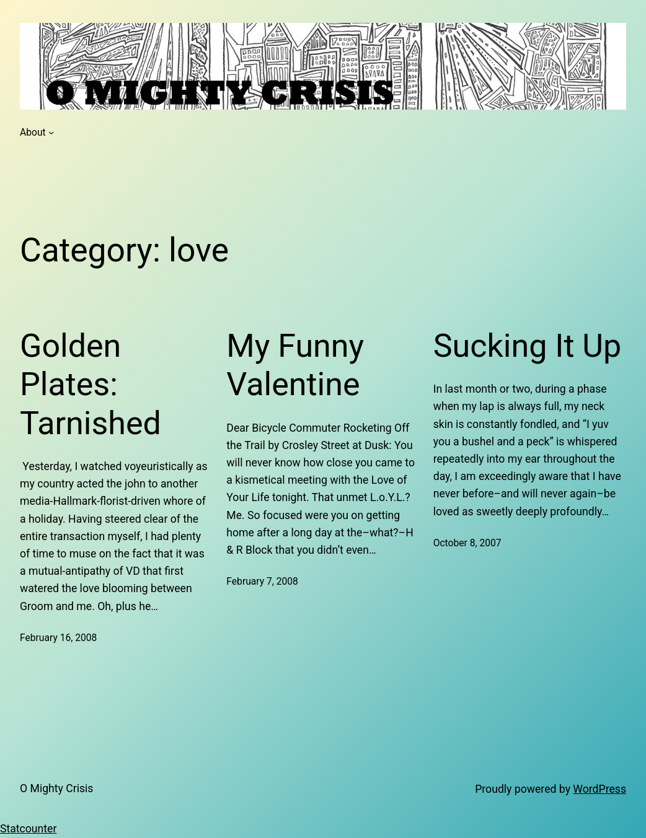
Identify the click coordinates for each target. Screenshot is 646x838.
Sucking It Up (527, 346)
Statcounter (28, 829)
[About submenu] (51, 132)
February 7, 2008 (262, 581)
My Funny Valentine (295, 365)
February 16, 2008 (58, 638)
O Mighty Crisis (56, 788)
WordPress (599, 789)
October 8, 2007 (467, 543)
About (33, 132)
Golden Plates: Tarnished (90, 384)
